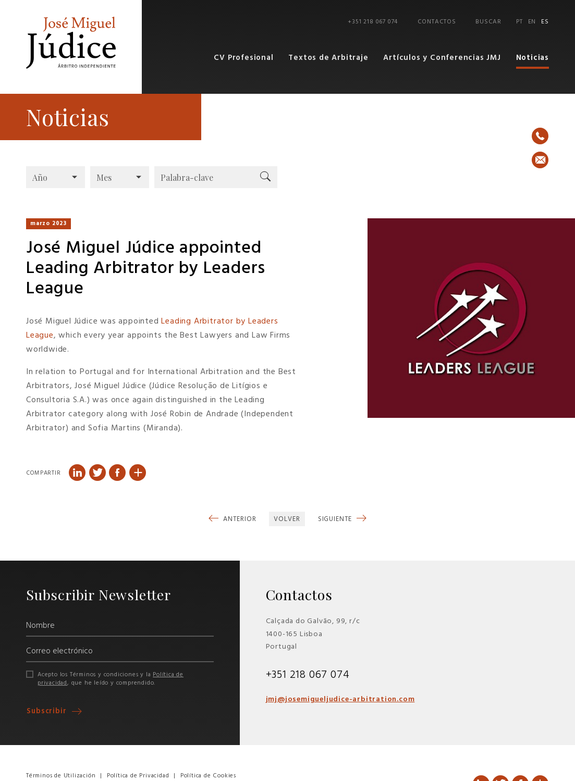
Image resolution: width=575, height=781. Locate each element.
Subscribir (48, 711)
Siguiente (336, 519)
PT (519, 22)
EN (532, 22)
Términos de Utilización (60, 775)
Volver (287, 519)
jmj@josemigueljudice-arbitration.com (340, 699)
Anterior (238, 519)
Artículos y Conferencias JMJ (442, 58)
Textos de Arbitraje (329, 58)
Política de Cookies (208, 775)
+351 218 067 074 (373, 22)
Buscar (488, 22)
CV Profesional (244, 58)
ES (545, 22)
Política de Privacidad (138, 775)
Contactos (437, 22)
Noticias (532, 58)
